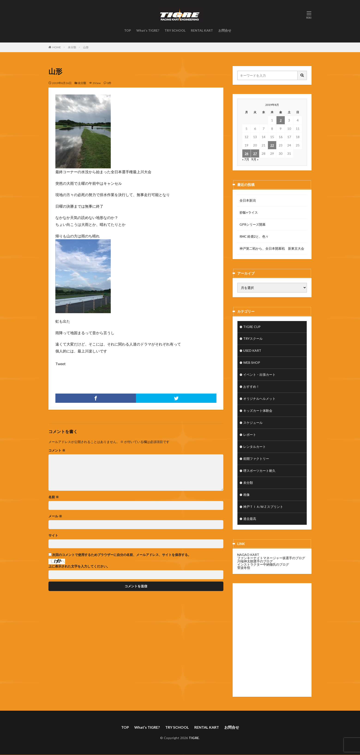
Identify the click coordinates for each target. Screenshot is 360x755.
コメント (56, 450)
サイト (53, 535)
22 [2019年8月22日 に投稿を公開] (272, 145)
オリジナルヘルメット (259, 399)
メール (55, 516)
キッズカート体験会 (257, 411)
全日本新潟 (248, 200)
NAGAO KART (248, 555)
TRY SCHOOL (175, 30)
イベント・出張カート (259, 375)
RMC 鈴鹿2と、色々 (254, 236)
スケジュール (253, 423)
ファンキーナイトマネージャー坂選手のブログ (271, 558)
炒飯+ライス (249, 212)
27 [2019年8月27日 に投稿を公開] (255, 153)
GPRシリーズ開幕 (253, 224)
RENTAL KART (202, 30)
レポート (249, 435)
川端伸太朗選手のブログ (255, 561)
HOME (56, 47)
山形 (86, 47)
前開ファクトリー (256, 459)
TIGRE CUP (252, 327)
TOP (127, 30)
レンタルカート (254, 447)
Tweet (60, 363)
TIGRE (194, 738)
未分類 (72, 47)
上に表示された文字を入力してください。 (79, 566)
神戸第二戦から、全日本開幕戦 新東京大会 (272, 248)
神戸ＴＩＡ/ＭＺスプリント (263, 507)
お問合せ (224, 30)
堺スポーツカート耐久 (259, 471)
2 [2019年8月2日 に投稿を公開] (281, 120)
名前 (53, 497)
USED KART (252, 351)
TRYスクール (253, 339)
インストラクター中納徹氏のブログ (263, 565)
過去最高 (249, 519)
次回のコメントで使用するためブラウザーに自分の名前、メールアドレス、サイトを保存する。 (121, 554)
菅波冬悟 (243, 568)
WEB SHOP (251, 363)
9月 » (254, 159)
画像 (246, 495)
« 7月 (245, 159)
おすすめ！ (251, 387)
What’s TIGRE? (147, 30)
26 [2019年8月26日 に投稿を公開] (246, 153)
